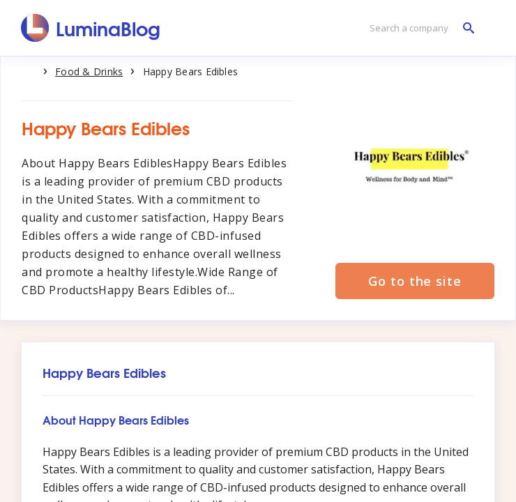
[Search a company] (418, 28)
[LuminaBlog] (91, 28)
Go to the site (415, 281)
